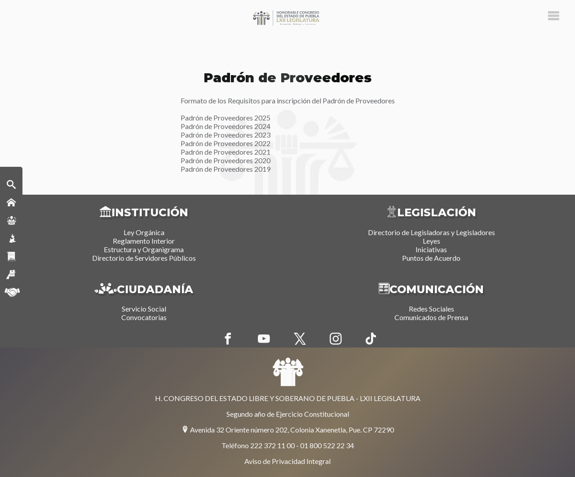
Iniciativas (431, 249)
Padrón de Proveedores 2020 (225, 160)
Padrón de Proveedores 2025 (225, 117)
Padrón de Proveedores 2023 (225, 134)
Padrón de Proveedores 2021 (225, 151)
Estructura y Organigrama (144, 249)
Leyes (431, 240)
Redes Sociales (431, 308)
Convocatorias (144, 317)
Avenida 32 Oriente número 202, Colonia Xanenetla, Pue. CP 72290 (287, 429)
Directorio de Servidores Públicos (144, 258)
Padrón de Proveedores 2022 (225, 143)
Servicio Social (144, 308)
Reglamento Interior (144, 240)
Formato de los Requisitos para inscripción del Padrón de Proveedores (288, 100)
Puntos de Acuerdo (431, 258)
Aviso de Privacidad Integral (287, 461)
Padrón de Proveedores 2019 (225, 169)
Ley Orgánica (144, 232)
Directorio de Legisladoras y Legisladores (431, 232)
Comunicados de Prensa (431, 317)
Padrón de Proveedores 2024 (225, 126)
